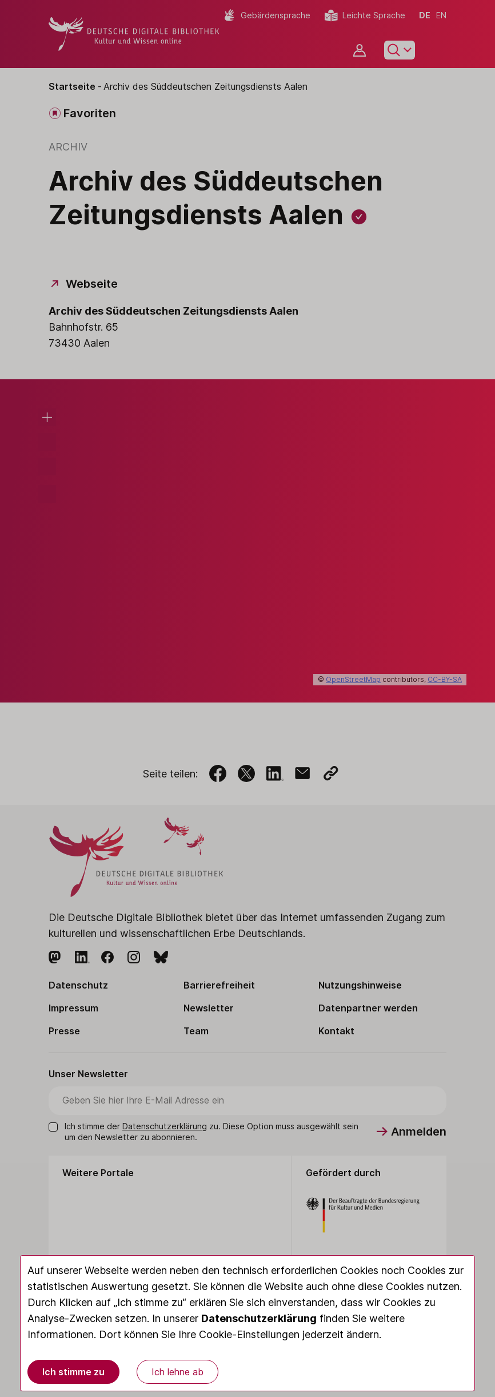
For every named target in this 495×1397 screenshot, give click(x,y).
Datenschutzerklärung (259, 1318)
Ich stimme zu (73, 1372)
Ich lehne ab (177, 1372)
